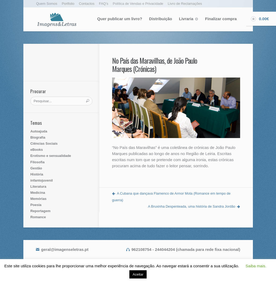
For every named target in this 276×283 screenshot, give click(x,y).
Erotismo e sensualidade (50, 156)
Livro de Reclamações (185, 4)
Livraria (186, 18)
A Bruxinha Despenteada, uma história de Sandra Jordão (191, 206)
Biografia (37, 137)
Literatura (38, 186)
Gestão (36, 168)
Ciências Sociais (44, 143)
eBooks (36, 150)
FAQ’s (103, 4)
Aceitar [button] (138, 274)
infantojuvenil (41, 180)
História (36, 174)
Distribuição (160, 18)
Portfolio (68, 4)
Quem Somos (46, 4)
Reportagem (40, 211)
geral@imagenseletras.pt (64, 249)
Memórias (38, 199)
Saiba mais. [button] (255, 266)
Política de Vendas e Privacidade (138, 4)
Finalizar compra (221, 18)
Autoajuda (38, 131)
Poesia (35, 205)
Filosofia (37, 162)
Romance (38, 217)
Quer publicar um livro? (119, 18)
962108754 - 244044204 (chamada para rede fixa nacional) (185, 249)
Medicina (37, 193)
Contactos (87, 4)
